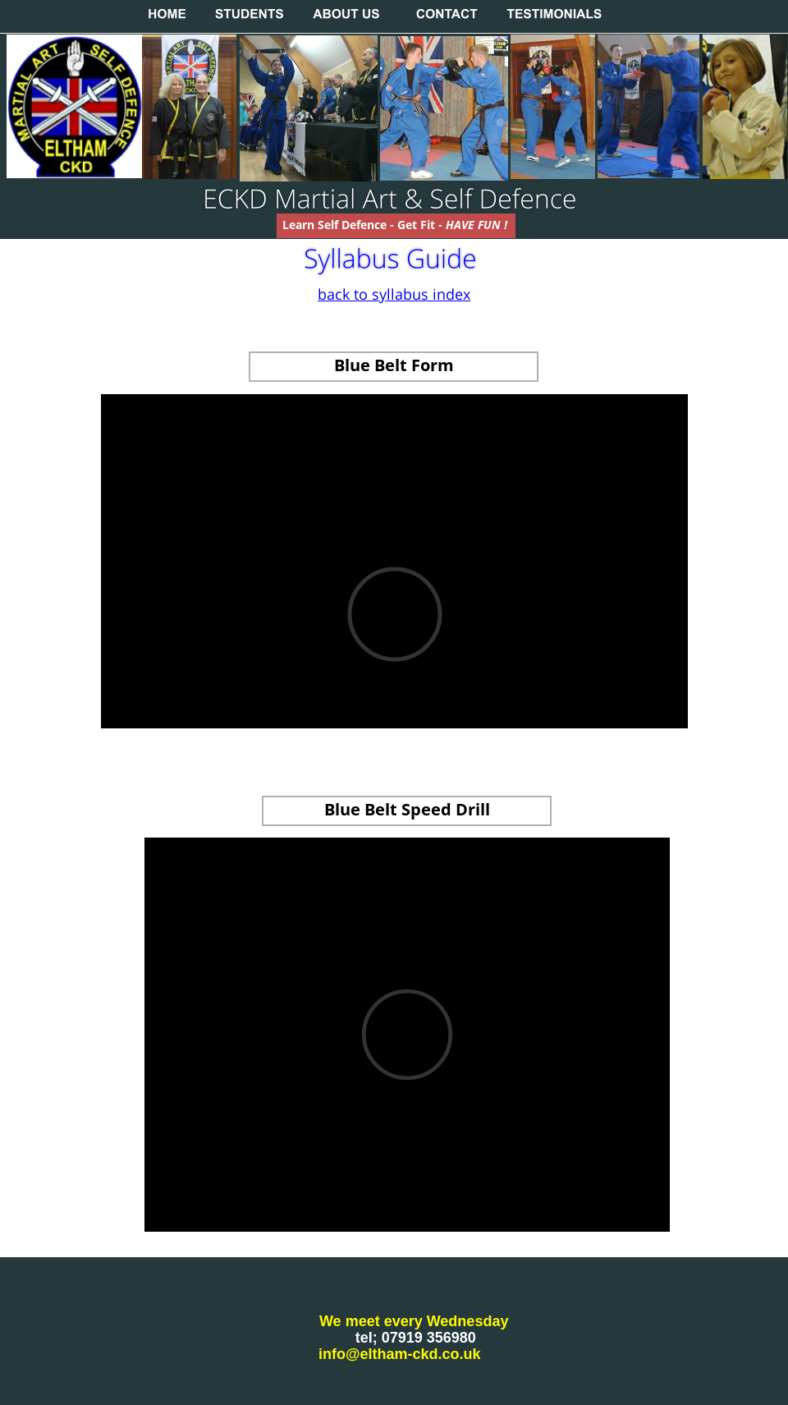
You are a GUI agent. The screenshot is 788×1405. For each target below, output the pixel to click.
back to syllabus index (394, 294)
